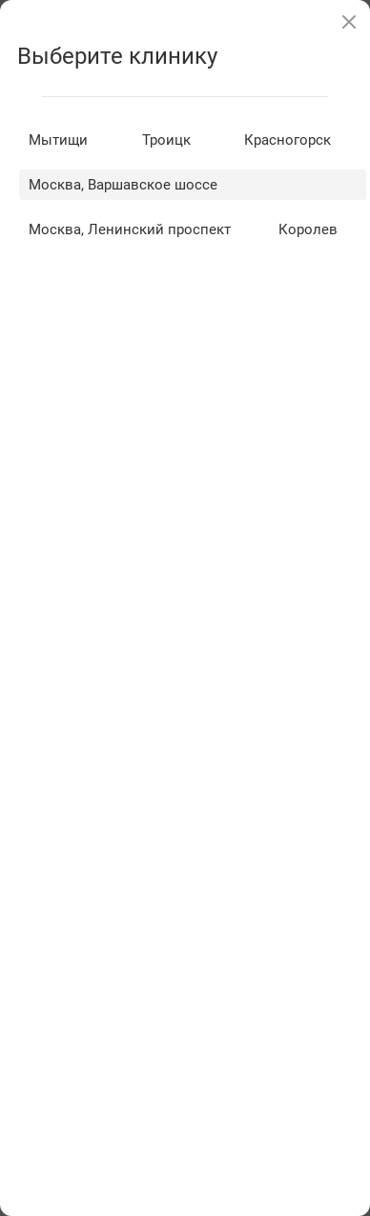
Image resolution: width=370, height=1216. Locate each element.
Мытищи (58, 140)
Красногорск (287, 140)
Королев (308, 229)
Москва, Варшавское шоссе (123, 184)
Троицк (166, 140)
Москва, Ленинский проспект (130, 229)
